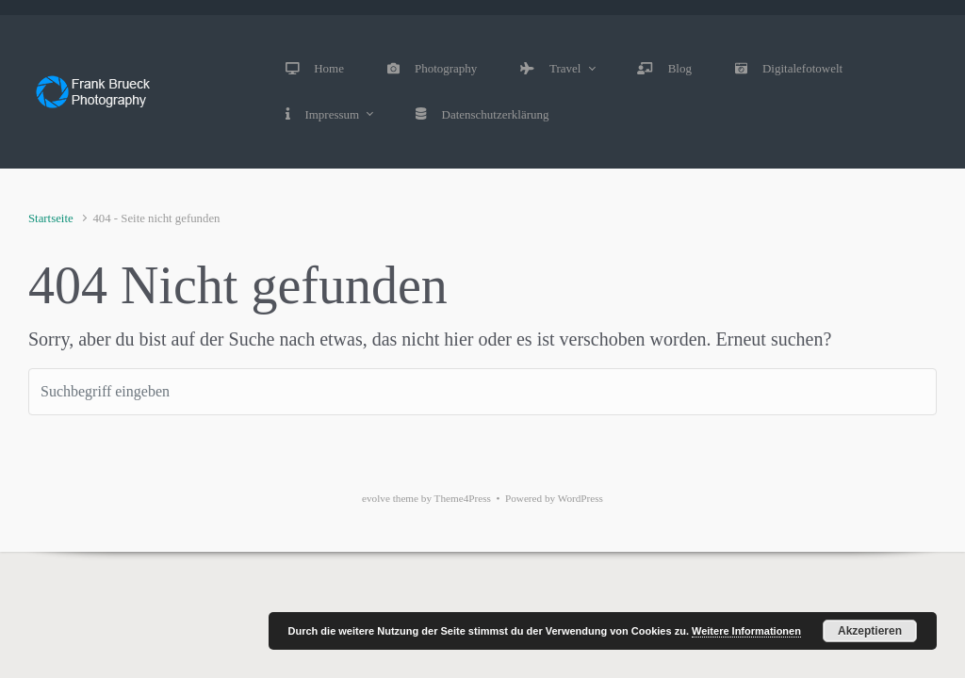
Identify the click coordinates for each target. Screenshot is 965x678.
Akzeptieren (870, 631)
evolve (376, 498)
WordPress (580, 498)
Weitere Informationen (746, 631)
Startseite (51, 218)
